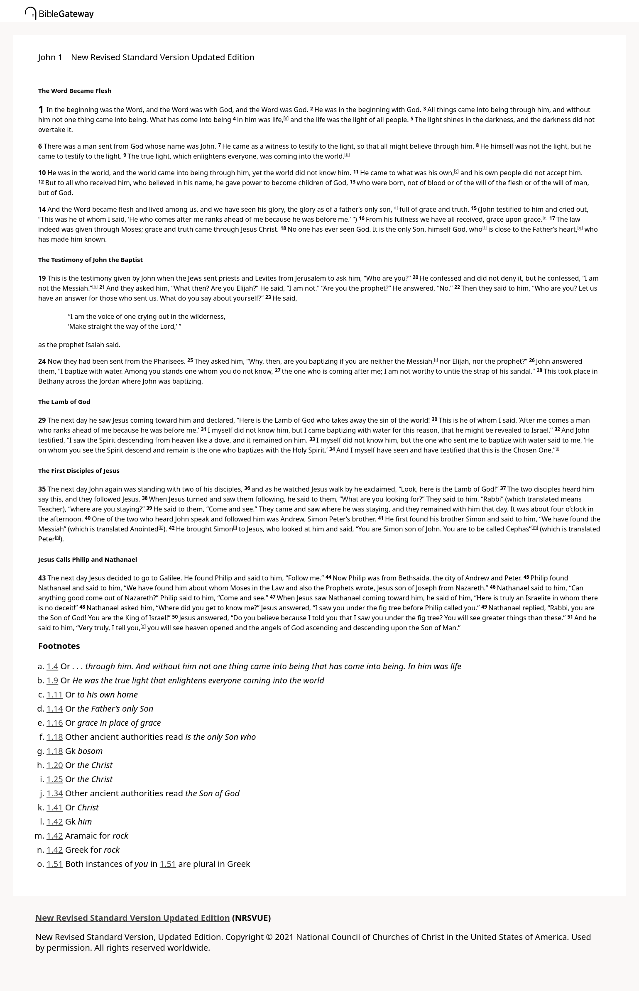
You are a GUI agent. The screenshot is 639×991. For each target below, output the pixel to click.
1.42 (55, 821)
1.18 (55, 736)
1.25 (55, 779)
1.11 (55, 694)
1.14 (55, 708)
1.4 (52, 666)
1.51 (55, 863)
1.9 (52, 680)
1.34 (55, 793)
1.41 (55, 807)
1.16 (55, 722)
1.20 (55, 765)
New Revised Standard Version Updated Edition (132, 917)
